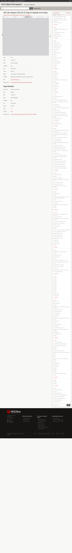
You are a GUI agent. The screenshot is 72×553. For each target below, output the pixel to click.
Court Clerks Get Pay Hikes (57, 400)
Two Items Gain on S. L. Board (58, 309)
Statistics (54, 355)
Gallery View (21, 15)
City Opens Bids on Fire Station (58, 145)
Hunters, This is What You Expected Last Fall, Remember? (60, 215)
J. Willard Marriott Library (11, 415)
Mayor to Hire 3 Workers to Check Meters (59, 161)
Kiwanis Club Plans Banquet (57, 123)
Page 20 (56, 337)
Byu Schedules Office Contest (58, 96)
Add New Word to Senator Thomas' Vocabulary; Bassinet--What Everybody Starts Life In (60, 16)
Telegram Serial (55, 293)
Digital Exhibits (40, 422)
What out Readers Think (57, 63)
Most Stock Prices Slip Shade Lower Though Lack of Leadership (61, 307)
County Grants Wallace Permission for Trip (60, 137)
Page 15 (56, 188)
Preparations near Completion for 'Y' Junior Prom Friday (61, 102)
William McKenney (56, 86)
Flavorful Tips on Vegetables (57, 177)
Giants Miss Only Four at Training (58, 264)
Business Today (55, 301)
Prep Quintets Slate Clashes (57, 216)
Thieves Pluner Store (56, 401)
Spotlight (54, 349)
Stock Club (55, 207)
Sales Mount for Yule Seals (57, 22)
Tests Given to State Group (57, 389)
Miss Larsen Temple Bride (57, 201)
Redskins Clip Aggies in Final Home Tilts (59, 231)
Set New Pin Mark (56, 243)
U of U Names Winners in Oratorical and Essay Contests (60, 135)
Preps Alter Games (56, 241)
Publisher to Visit (56, 153)
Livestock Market (56, 332)
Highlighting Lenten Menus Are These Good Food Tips (61, 180)
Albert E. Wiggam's (56, 83)
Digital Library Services (26, 418)
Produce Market (55, 326)
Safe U (53, 433)
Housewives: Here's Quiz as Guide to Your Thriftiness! (60, 186)
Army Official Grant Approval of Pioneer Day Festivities (60, 157)
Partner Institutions (56, 418)
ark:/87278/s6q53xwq (15, 79)
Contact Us (10, 0)
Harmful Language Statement (19, 0)
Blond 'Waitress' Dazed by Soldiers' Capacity (60, 29)
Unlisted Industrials (56, 313)
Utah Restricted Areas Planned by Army (59, 166)
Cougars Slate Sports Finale (57, 233)
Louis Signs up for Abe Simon (57, 235)
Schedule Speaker (56, 295)
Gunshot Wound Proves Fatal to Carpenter (60, 343)
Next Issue (68, 12)
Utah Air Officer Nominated (57, 159)
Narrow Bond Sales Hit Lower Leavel (59, 327)
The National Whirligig (56, 52)
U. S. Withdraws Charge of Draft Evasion (59, 373)
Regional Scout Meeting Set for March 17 (59, 398)
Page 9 (56, 24)
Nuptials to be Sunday (56, 193)
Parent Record (28, 15)
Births (54, 356)
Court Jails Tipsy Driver (57, 110)
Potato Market (55, 316)
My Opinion (55, 54)
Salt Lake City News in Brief (57, 393)
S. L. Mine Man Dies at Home (57, 342)
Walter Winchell (55, 78)
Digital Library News (41, 425)
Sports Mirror (55, 212)
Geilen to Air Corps (56, 226)
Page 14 (56, 170)
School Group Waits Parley (57, 118)
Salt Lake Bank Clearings (57, 333)
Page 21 (56, 377)
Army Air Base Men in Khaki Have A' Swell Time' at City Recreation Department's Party (61, 197)
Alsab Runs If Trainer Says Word (58, 266)
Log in (70, 0)
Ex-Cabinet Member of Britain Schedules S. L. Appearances (60, 20)
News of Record (55, 366)
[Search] (15, 8)
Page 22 (56, 385)
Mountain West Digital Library (58, 419)
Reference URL (16, 15)
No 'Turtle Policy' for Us (57, 44)
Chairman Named (56, 104)
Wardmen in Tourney (56, 224)
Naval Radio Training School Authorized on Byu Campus (60, 143)
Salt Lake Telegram (29, 4)
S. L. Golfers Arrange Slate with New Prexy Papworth (61, 229)
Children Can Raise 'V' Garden (58, 184)
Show (12, 111)
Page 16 (56, 209)
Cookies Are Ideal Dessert (57, 174)
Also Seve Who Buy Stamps (57, 140)
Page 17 (56, 247)
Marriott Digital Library (42, 419)
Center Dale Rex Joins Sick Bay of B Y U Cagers (60, 269)
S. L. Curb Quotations (56, 314)
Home (2, 0)
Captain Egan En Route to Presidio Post (59, 162)
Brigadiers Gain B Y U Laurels (58, 238)
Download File (6, 15)
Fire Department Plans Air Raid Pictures (59, 112)
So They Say (55, 64)
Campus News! (55, 203)
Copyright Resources (26, 421)
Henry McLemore (56, 72)
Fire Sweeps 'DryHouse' (57, 106)
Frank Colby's (55, 88)
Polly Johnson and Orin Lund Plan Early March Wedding (60, 205)
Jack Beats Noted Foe (56, 256)
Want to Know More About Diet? (58, 182)
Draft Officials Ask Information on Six (59, 164)
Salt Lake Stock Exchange (57, 311)
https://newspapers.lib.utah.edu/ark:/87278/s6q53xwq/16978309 (24, 114)
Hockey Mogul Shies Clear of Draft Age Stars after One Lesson (61, 219)
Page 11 (56, 68)
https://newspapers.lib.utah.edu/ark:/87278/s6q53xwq (21, 82)
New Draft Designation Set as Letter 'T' (59, 148)
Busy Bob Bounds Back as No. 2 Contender (60, 251)
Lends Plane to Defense (57, 36)
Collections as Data (41, 424)
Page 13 (56, 125)
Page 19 (56, 297)
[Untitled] (54, 27)
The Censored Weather (57, 139)
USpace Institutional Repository (43, 427)
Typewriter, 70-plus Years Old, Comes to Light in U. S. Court (61, 353)
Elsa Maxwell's (55, 74)
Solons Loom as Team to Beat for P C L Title (60, 260)
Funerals (54, 375)
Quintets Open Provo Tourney (58, 236)
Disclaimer (57, 433)
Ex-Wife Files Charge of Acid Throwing (59, 147)
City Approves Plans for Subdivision (58, 396)
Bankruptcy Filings (56, 364)
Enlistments (55, 347)
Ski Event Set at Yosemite (57, 255)
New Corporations (56, 363)
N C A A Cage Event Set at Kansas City (59, 221)
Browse (5, 0)
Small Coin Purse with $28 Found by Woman (60, 394)
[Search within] (59, 405)
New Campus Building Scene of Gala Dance (60, 99)
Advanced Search (37, 8)
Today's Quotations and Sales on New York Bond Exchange (61, 330)
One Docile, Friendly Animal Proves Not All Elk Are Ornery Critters (61, 131)
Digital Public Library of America (58, 421)
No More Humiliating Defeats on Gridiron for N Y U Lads (61, 263)
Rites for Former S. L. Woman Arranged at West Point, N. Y (60, 359)
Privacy (35, 433)
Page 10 (56, 38)
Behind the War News (56, 61)
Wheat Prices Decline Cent (57, 324)
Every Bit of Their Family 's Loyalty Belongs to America (60, 151)
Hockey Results (55, 240)
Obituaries (55, 368)
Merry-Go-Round (56, 49)
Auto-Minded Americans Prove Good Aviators (60, 79)
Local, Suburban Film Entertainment (59, 32)
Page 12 (56, 92)
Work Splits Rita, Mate (56, 34)
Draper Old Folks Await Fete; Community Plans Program (60, 116)
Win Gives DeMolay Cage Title (58, 271)
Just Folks (54, 56)
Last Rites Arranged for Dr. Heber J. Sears (59, 345)
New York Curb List (56, 320)
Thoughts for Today (56, 42)
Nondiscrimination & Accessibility (44, 433)
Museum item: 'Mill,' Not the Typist (58, 350)
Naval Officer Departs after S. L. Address (59, 18)
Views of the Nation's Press (57, 57)
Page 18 (56, 273)
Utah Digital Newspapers (42, 420)
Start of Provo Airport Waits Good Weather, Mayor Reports (61, 108)
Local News (55, 59)
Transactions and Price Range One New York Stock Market (61, 319)
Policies (62, 433)
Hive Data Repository (41, 428)
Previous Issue (56, 12)
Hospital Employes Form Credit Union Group (60, 114)
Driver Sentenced (56, 120)
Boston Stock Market (56, 303)
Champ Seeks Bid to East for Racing (59, 223)
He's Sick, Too (55, 268)
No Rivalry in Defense (56, 47)
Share (11, 15)
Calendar (54, 199)
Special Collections (26, 419)
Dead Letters (55, 84)
